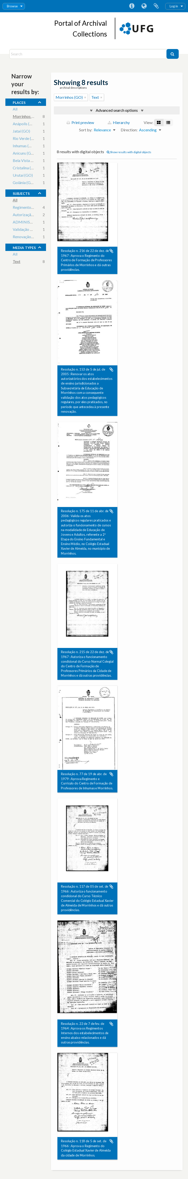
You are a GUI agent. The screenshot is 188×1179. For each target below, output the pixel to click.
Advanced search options (117, 110)
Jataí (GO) (21, 131)
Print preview (80, 122)
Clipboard (156, 6)
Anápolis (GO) (25, 124)
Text (16, 262)
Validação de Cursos (30, 229)
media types (24, 247)
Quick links (132, 6)
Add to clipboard (111, 250)
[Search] (88, 54)
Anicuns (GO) (24, 153)
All (15, 109)
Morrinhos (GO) (26, 116)
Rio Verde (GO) (25, 139)
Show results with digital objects (129, 152)
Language (144, 6)
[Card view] (159, 122)
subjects (21, 193)
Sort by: (85, 129)
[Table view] (168, 122)
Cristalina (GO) (25, 168)
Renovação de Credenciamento (39, 237)
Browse (12, 6)
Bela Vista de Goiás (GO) (34, 161)
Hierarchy (119, 122)
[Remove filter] (85, 97)
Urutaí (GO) (23, 175)
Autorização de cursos (31, 215)
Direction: (129, 129)
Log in (174, 6)
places (19, 102)
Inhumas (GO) (24, 146)
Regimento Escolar (28, 207)
